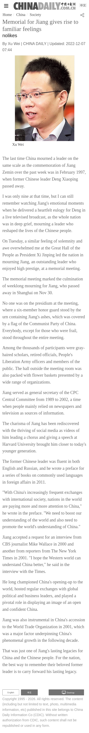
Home (7, 15)
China (20, 15)
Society (35, 15)
